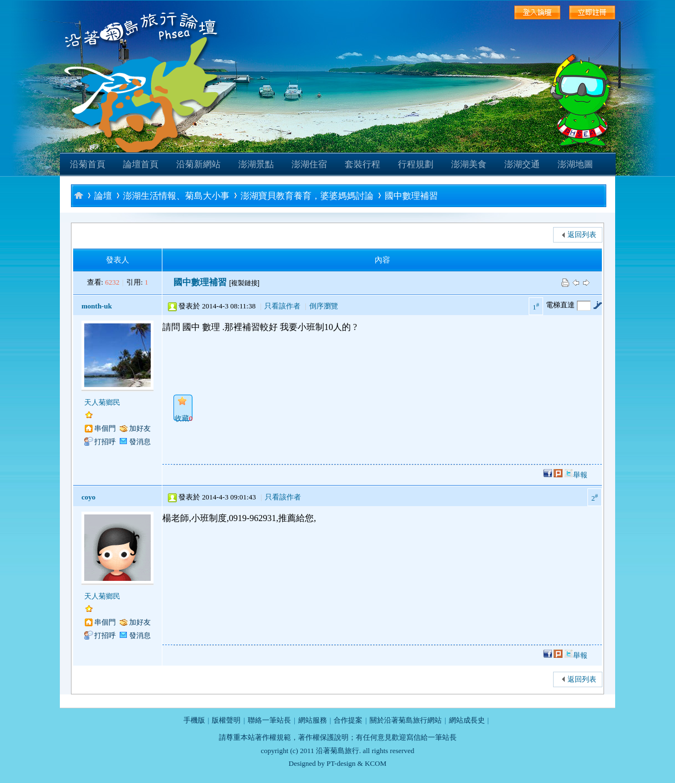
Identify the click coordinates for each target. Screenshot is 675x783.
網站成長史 (467, 720)
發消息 (140, 441)
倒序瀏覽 (323, 306)
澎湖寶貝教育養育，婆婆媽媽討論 (307, 195)
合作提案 (348, 720)
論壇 (103, 195)
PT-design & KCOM (356, 763)
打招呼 (105, 441)
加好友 (140, 428)
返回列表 (581, 234)
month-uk (96, 306)
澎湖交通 (522, 164)
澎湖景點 (256, 164)
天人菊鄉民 (102, 402)
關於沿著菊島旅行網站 (406, 720)
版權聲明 (226, 720)
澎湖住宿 (309, 164)
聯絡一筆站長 (269, 720)
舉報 (580, 475)
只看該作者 (282, 306)
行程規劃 (415, 164)
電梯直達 (560, 305)
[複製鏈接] (244, 283)
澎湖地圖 (575, 164)
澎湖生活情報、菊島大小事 (176, 195)
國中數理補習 (411, 195)
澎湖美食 (469, 164)
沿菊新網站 (198, 164)
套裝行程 (362, 164)
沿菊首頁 (87, 164)
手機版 (194, 720)
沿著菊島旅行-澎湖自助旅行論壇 (78, 195)
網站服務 (312, 720)
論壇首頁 (140, 164)
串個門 (105, 428)
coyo (88, 497)
